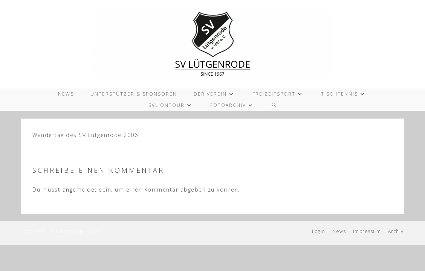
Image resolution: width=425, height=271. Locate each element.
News (339, 231)
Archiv (396, 231)
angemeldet (80, 189)
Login (319, 231)
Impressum (367, 231)
